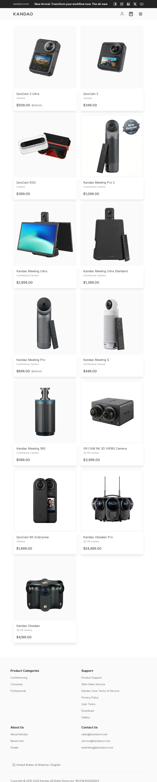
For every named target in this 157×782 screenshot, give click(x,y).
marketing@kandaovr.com (97, 747)
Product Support (91, 677)
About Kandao (19, 734)
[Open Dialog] (36, 765)
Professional (18, 690)
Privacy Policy (90, 697)
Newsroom (17, 740)
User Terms (88, 704)
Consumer (17, 684)
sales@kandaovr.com (94, 734)
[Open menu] (141, 14)
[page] (23, 14)
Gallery (85, 717)
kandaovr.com (21, 4)
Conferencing (19, 677)
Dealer (15, 747)
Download (87, 710)
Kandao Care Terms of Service (100, 690)
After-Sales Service (93, 684)
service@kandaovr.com (95, 740)
